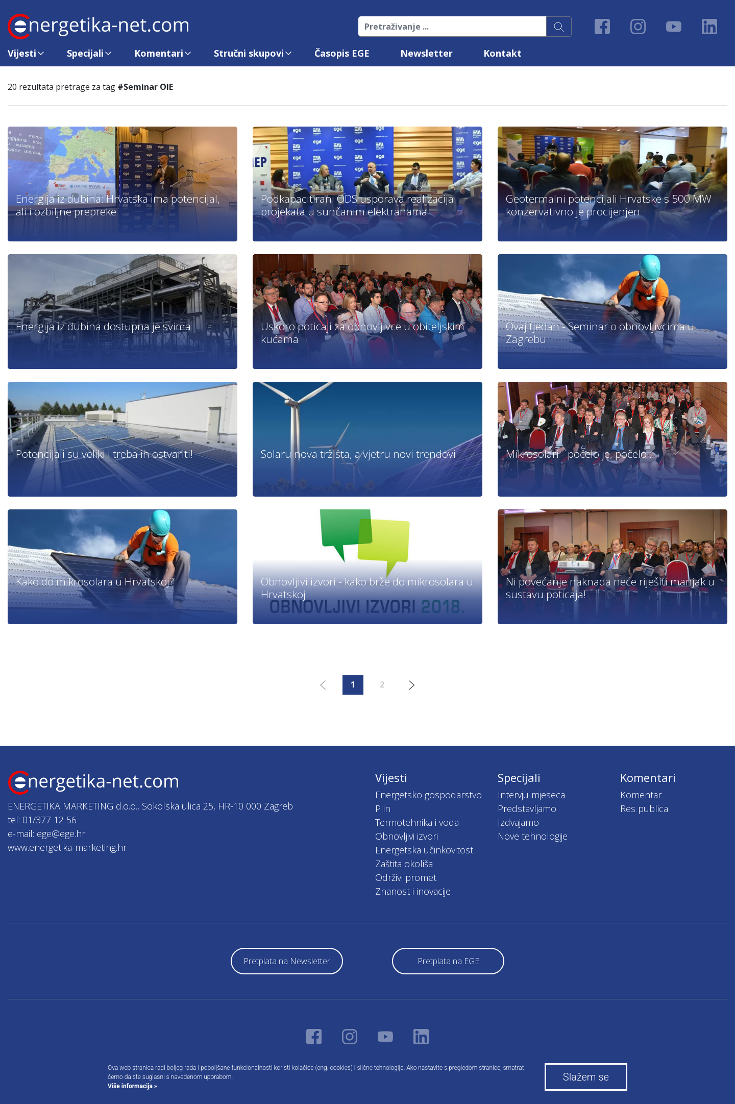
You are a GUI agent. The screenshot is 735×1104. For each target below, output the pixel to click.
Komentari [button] (158, 53)
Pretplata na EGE (448, 961)
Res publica (644, 808)
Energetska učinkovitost (424, 850)
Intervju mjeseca (531, 795)
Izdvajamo (518, 822)
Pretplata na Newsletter (286, 961)
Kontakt (502, 53)
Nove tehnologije (533, 836)
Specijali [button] (85, 53)
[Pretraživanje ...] (452, 26)
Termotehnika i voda (417, 822)
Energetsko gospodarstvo (428, 795)
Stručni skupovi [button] (249, 53)
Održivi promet (405, 877)
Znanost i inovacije (413, 891)
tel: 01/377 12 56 (42, 820)
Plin (382, 808)
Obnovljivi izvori (406, 836)
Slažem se (586, 1077)
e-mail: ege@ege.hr (46, 833)
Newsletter (426, 53)
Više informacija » (132, 1086)
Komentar (641, 795)
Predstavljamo (527, 808)
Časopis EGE (342, 53)
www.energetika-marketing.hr (67, 847)
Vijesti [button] (22, 53)
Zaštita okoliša (404, 863)
